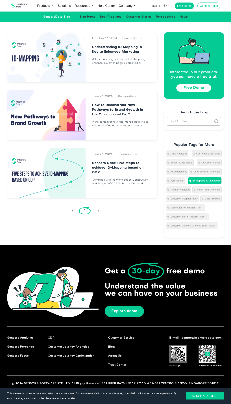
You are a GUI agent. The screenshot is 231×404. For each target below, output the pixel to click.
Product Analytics (180, 190)
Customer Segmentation (184, 199)
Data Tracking (212, 199)
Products (43, 6)
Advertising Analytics (208, 190)
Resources (82, 6)
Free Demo (194, 88)
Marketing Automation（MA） (187, 208)
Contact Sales (209, 5)
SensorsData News (181, 163)
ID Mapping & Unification (206, 181)
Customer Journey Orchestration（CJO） (193, 226)
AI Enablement (179, 172)
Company (125, 6)
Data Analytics (179, 154)
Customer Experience (208, 154)
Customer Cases (210, 163)
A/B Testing (177, 181)
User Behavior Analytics (207, 172)
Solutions (64, 6)
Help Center (106, 6)
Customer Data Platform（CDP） (189, 217)
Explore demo (124, 311)
